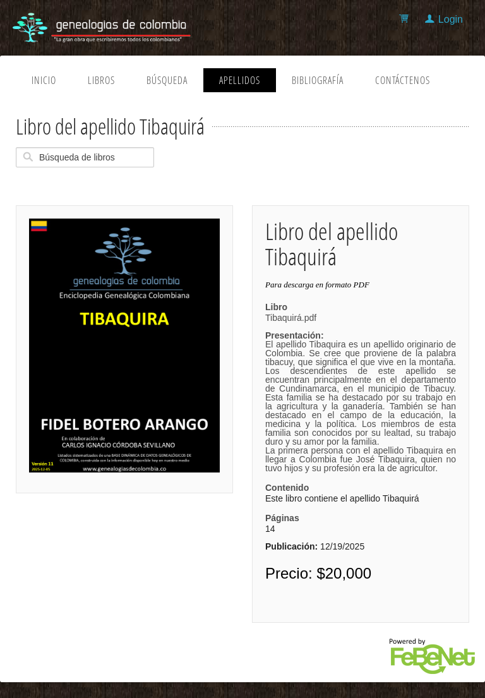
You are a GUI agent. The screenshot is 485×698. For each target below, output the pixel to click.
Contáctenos (402, 80)
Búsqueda (167, 80)
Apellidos (239, 80)
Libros (101, 80)
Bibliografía (318, 80)
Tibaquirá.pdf (360, 392)
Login (450, 19)
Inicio (44, 80)
